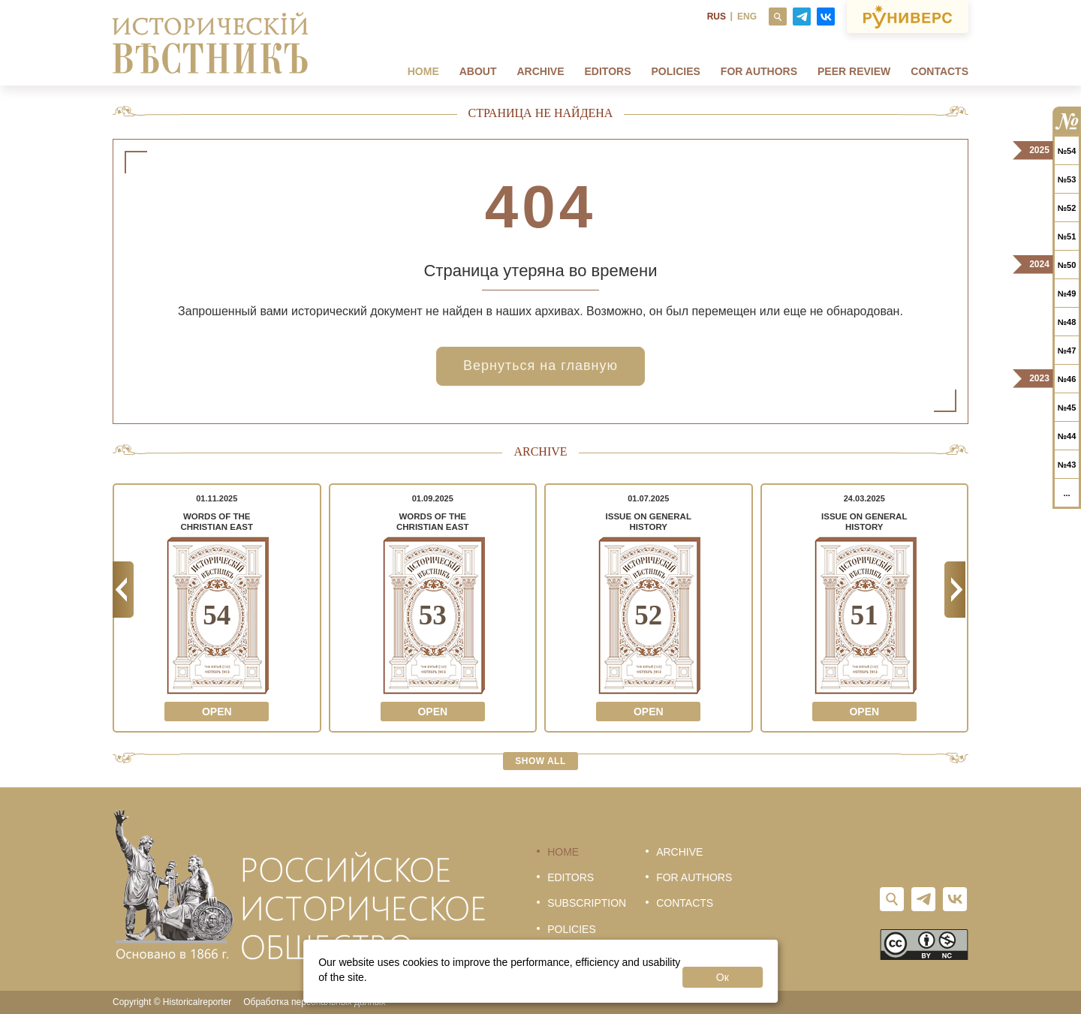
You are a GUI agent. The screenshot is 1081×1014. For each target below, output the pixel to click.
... (1066, 493)
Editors (608, 71)
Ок (722, 977)
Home (423, 71)
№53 (1067, 179)
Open (217, 712)
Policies (676, 71)
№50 (1067, 264)
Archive (541, 71)
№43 (1067, 464)
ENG (747, 16)
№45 (1067, 407)
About (478, 71)
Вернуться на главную (540, 365)
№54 (1067, 150)
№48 (1067, 321)
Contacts (939, 71)
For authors (694, 877)
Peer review (854, 71)
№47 (1067, 350)
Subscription (586, 903)
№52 (1067, 207)
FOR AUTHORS (759, 71)
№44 (1067, 436)
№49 (1067, 293)
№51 (1067, 236)
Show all (540, 761)
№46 (1067, 379)
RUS (716, 16)
